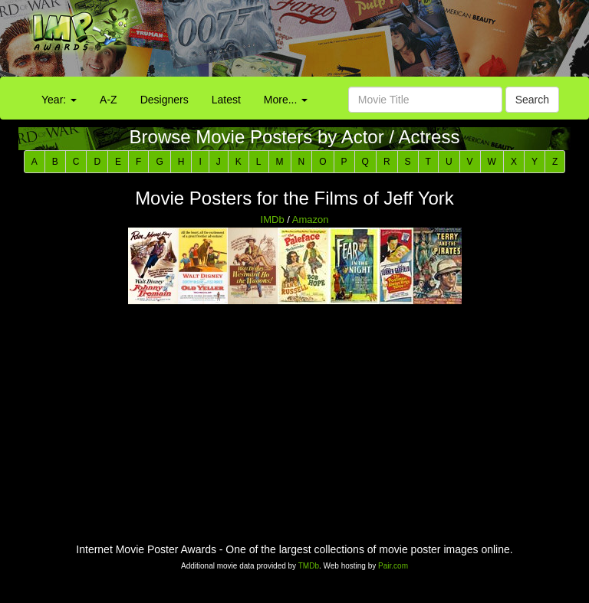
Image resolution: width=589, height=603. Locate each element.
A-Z (108, 99)
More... (286, 99)
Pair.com (393, 566)
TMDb (308, 566)
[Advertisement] (368, 42)
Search (532, 99)
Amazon (310, 219)
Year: (59, 99)
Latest (226, 99)
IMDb (273, 219)
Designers (164, 99)
